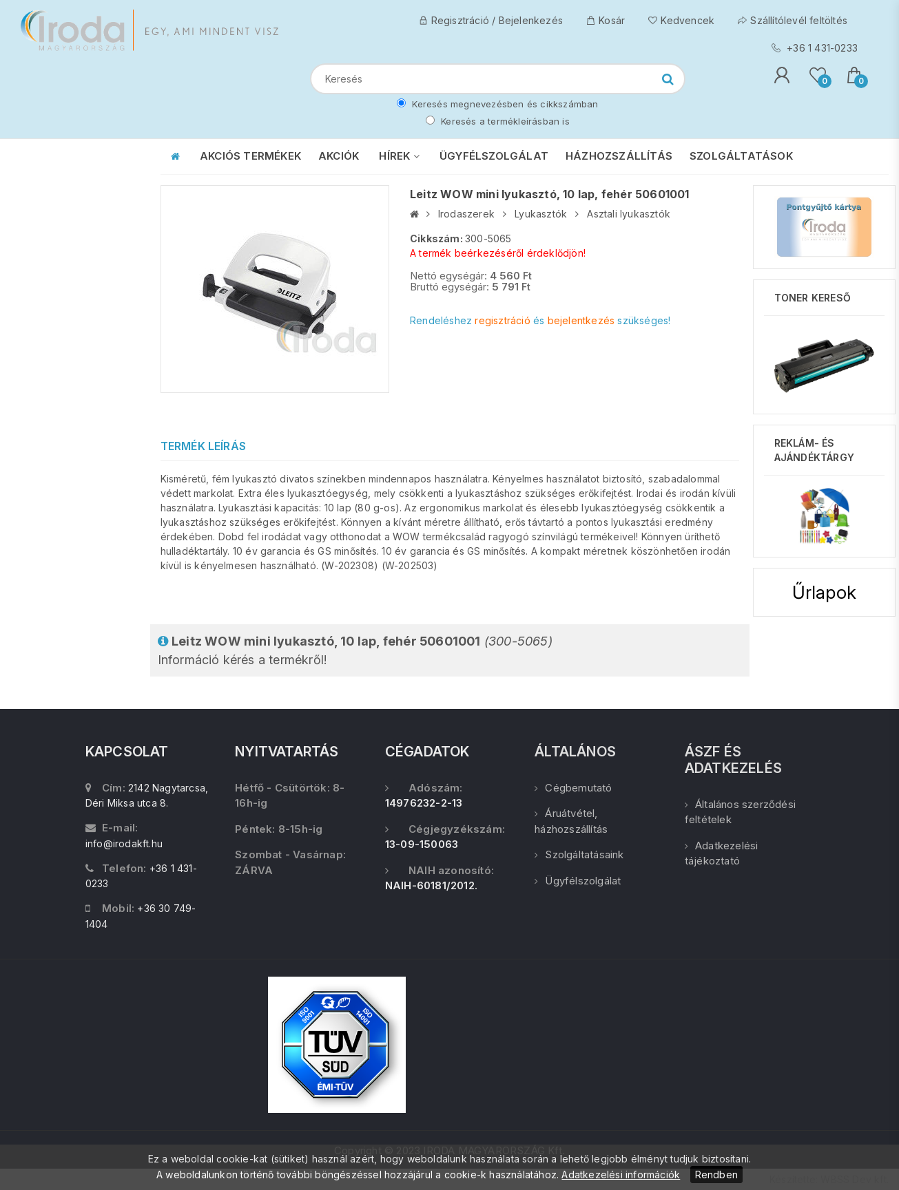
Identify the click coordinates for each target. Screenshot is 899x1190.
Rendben (716, 1174)
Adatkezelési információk (620, 1174)
